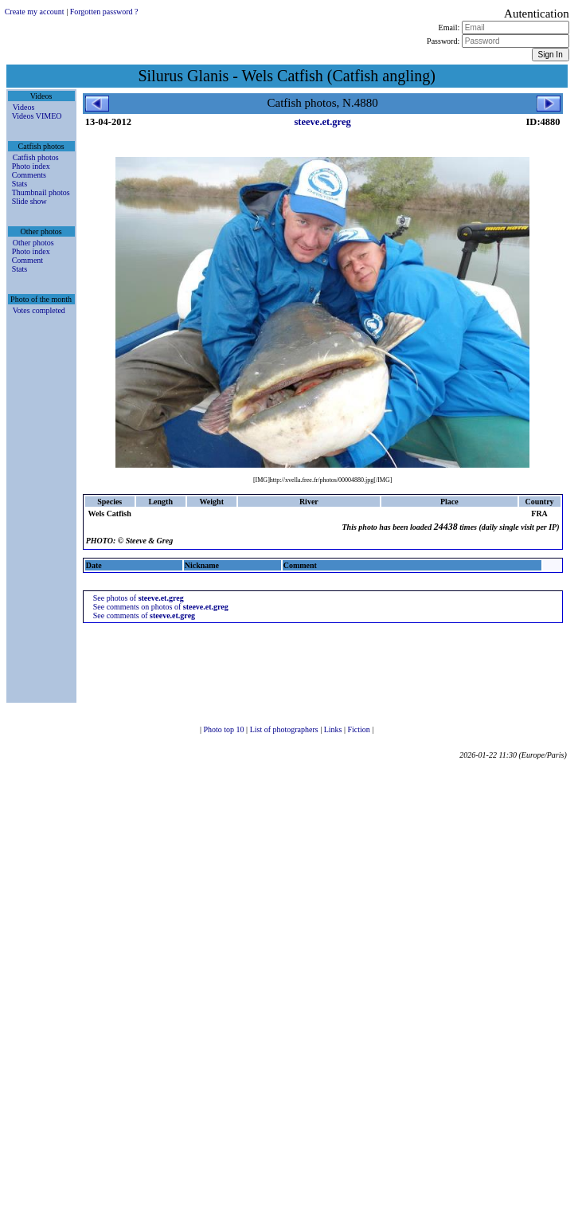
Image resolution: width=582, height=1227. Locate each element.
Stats (19, 183)
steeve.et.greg (322, 121)
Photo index (31, 166)
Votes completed (39, 310)
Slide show (29, 201)
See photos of (138, 598)
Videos (24, 107)
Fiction (360, 729)
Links (334, 729)
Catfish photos (36, 157)
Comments (29, 175)
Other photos (33, 242)
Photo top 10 (224, 729)
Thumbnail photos (41, 192)
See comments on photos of (161, 606)
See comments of (144, 615)
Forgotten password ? (104, 11)
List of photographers (285, 729)
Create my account (34, 11)
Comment (27, 260)
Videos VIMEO (37, 116)
